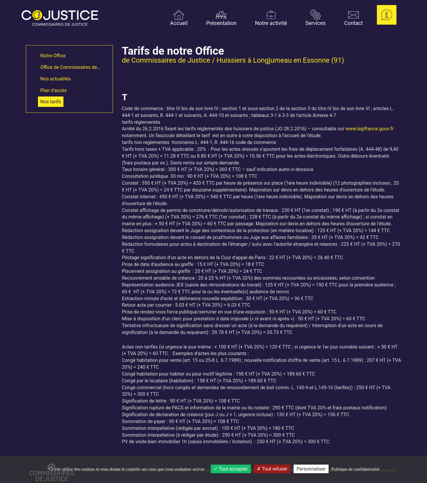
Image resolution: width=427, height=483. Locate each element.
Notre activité (271, 17)
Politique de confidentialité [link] (355, 469)
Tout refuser (272, 469)
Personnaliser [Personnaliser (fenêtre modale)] (311, 469)
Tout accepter (231, 469)
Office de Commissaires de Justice (77, 67)
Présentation (221, 17)
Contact (353, 17)
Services (315, 17)
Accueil (179, 17)
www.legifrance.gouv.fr (369, 129)
